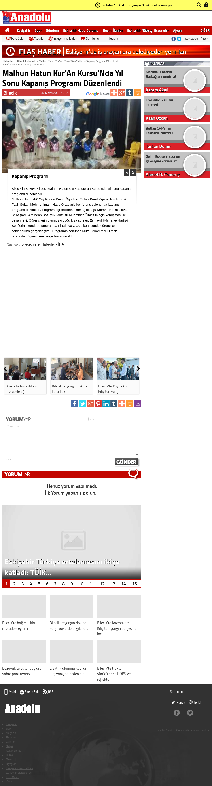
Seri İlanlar (93, 38)
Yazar (9, 781)
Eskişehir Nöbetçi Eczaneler (148, 30)
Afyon (177, 30)
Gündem (52, 30)
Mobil (12, 691)
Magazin (11, 733)
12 (102, 583)
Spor (38, 30)
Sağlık (9, 746)
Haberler (8, 61)
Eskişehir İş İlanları (65, 38)
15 (134, 583)
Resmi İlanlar (113, 30)
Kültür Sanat (13, 750)
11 (91, 583)
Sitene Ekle (32, 691)
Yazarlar (39, 38)
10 (81, 583)
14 (123, 583)
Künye (181, 702)
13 (112, 583)
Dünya (10, 755)
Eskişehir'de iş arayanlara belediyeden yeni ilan (126, 51)
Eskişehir (23, 30)
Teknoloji (11, 759)
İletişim (113, 38)
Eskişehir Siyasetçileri (19, 772)
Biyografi (11, 764)
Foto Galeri (18, 38)
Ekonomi (11, 737)
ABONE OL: (91, 95)
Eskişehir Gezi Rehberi (19, 768)
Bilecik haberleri (26, 61)
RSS (50, 691)
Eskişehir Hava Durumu (80, 30)
